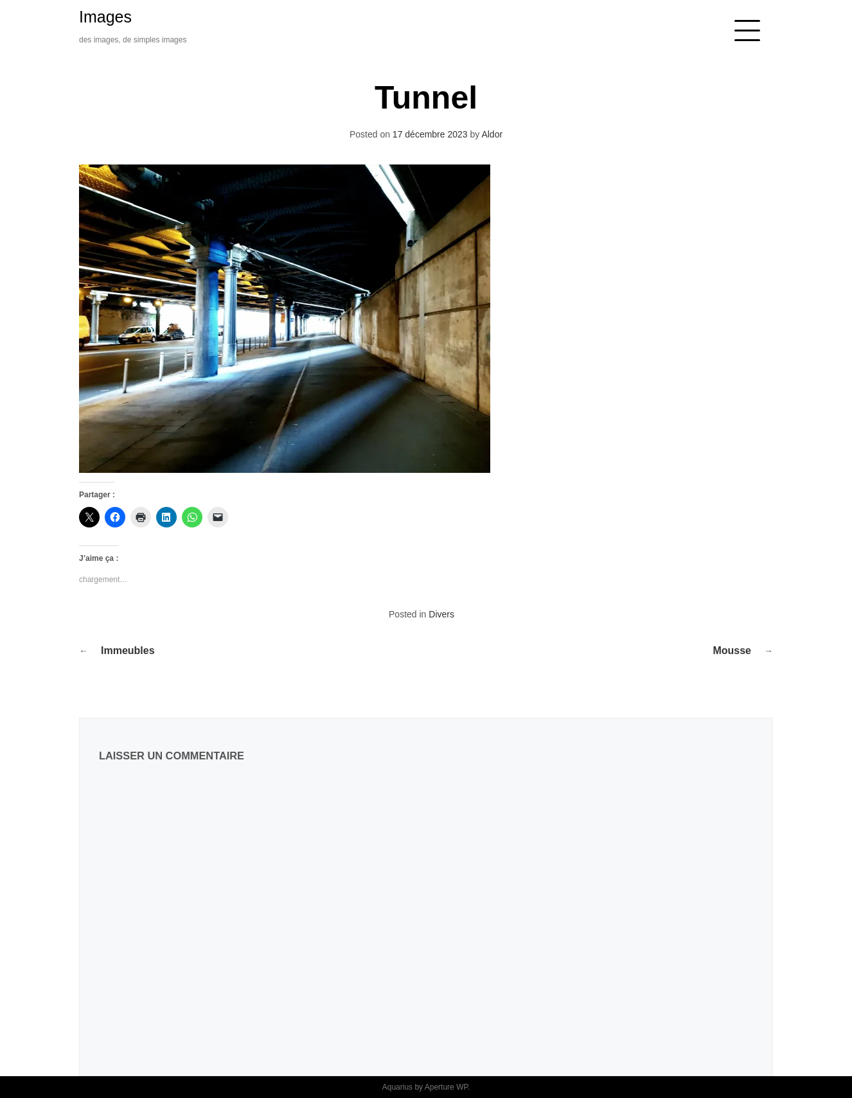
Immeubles (128, 650)
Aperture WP (446, 1087)
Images (105, 17)
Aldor (491, 134)
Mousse (732, 650)
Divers (441, 614)
